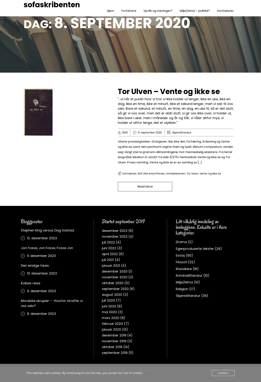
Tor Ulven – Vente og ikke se (169, 91)
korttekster (129, 173)
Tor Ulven (192, 173)
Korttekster (225, 11)
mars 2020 (110, 318)
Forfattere (128, 11)
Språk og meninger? (158, 11)
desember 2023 (114, 230)
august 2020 (112, 294)
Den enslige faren (35, 265)
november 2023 (114, 236)
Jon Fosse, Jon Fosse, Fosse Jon (47, 248)
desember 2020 (114, 271)
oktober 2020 (112, 283)
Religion (182, 289)
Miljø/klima (184, 282)
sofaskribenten (52, 4)
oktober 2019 (112, 347)
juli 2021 (108, 259)
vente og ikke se (210, 173)
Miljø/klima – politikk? (195, 11)
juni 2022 (109, 248)
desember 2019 (114, 335)
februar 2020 (112, 323)
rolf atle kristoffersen (151, 173)
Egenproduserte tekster (195, 248)
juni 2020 (109, 306)
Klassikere (184, 269)
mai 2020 (109, 312)
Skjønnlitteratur (181, 132)
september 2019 (115, 352)
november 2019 (114, 341)
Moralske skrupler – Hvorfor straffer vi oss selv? (52, 303)
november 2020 (114, 277)
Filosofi (181, 262)
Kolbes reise (30, 283)
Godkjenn (223, 373)
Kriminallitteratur (189, 275)
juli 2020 (108, 300)
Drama (181, 242)
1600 (125, 132)
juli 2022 (108, 242)
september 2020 (115, 288)
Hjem (110, 11)
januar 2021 (111, 265)
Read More (145, 186)
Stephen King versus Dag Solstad (47, 230)
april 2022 (110, 254)
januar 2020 (111, 329)
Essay (180, 255)
